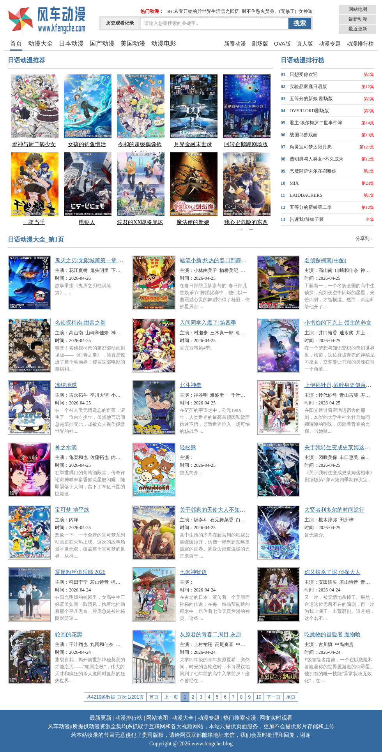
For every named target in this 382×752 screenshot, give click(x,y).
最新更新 (100, 718)
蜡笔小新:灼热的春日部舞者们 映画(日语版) (232, 260)
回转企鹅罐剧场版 (246, 110)
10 (258, 697)
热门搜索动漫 (239, 718)
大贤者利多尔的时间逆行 (334, 510)
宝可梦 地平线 (72, 510)
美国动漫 (132, 43)
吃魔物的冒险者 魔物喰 (332, 634)
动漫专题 (330, 44)
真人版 (305, 44)
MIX (294, 183)
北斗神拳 (191, 385)
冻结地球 (66, 385)
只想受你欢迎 (304, 74)
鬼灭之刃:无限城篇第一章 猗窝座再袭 (100, 260)
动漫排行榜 (360, 44)
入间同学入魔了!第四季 (208, 323)
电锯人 (87, 188)
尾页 (290, 697)
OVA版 (282, 44)
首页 (16, 43)
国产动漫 (102, 43)
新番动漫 (235, 44)
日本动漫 (71, 43)
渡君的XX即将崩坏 (140, 188)
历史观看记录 (120, 23)
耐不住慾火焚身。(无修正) (269, 11)
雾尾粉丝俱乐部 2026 (80, 572)
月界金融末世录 (193, 110)
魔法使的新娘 (193, 188)
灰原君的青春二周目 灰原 (210, 634)
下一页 (274, 697)
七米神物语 (193, 572)
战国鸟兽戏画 (304, 135)
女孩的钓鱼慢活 (87, 110)
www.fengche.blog (212, 744)
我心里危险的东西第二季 (246, 193)
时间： (62, 278)
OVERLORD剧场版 (309, 110)
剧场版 (260, 44)
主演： (62, 270)
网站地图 (357, 9)
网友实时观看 (276, 718)
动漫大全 (40, 43)
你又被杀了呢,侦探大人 (332, 572)
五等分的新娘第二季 (311, 207)
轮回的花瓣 (68, 634)
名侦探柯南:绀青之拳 (80, 323)
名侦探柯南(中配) (325, 260)
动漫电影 (163, 43)
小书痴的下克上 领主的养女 (337, 323)
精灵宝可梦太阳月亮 (311, 147)
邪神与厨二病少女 (34, 110)
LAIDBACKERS (306, 195)
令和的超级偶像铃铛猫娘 (140, 115)
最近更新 (357, 29)
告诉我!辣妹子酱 (307, 219)
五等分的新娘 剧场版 (311, 98)
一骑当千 (34, 188)
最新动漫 (357, 19)
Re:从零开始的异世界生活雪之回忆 (203, 11)
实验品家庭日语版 (308, 86)
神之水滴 (66, 447)
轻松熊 (188, 447)
